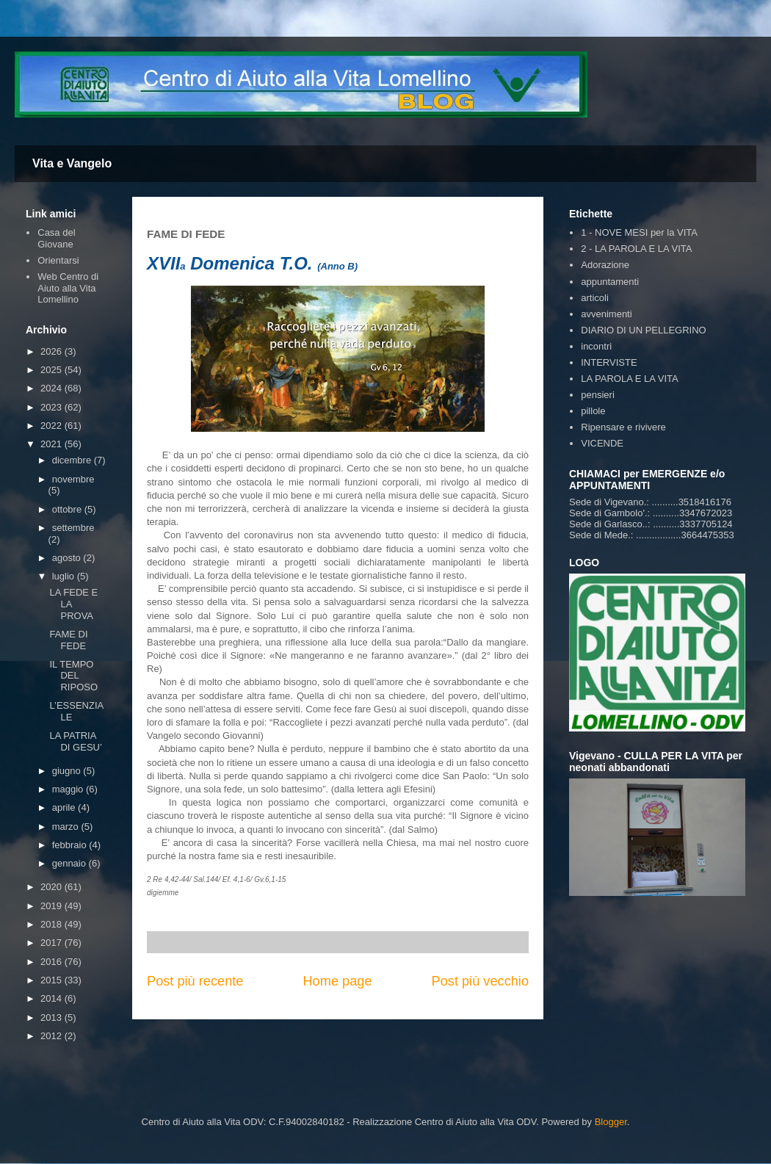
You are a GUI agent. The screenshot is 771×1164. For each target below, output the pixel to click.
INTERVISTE (609, 362)
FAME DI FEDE (68, 640)
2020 (52, 886)
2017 (52, 942)
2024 (52, 388)
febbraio (71, 844)
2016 (52, 961)
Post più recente (195, 981)
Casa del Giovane (56, 238)
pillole (593, 410)
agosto (68, 557)
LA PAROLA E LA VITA (629, 378)
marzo (67, 826)
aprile (65, 807)
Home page (337, 981)
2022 (52, 425)
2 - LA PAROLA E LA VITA (636, 248)
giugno (68, 770)
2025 (52, 369)
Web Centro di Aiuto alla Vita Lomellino (67, 288)
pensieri (598, 394)
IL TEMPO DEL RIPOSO (73, 676)
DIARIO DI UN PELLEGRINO (643, 330)
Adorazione (605, 264)
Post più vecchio (480, 981)
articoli (595, 297)
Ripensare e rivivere (623, 427)
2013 (52, 1017)
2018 (52, 924)
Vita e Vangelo (72, 163)
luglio (64, 576)
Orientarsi (58, 260)
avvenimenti (606, 313)
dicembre (73, 460)
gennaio (70, 863)
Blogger (611, 1121)
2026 (52, 351)
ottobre (68, 509)
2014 (52, 998)
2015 (52, 980)
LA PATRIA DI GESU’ (75, 741)
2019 (52, 905)
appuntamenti (610, 281)
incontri (596, 346)
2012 (52, 1035)
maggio (69, 789)
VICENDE (602, 443)
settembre (73, 527)
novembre (73, 479)
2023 (52, 407)
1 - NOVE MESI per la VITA (639, 232)
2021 (52, 443)
